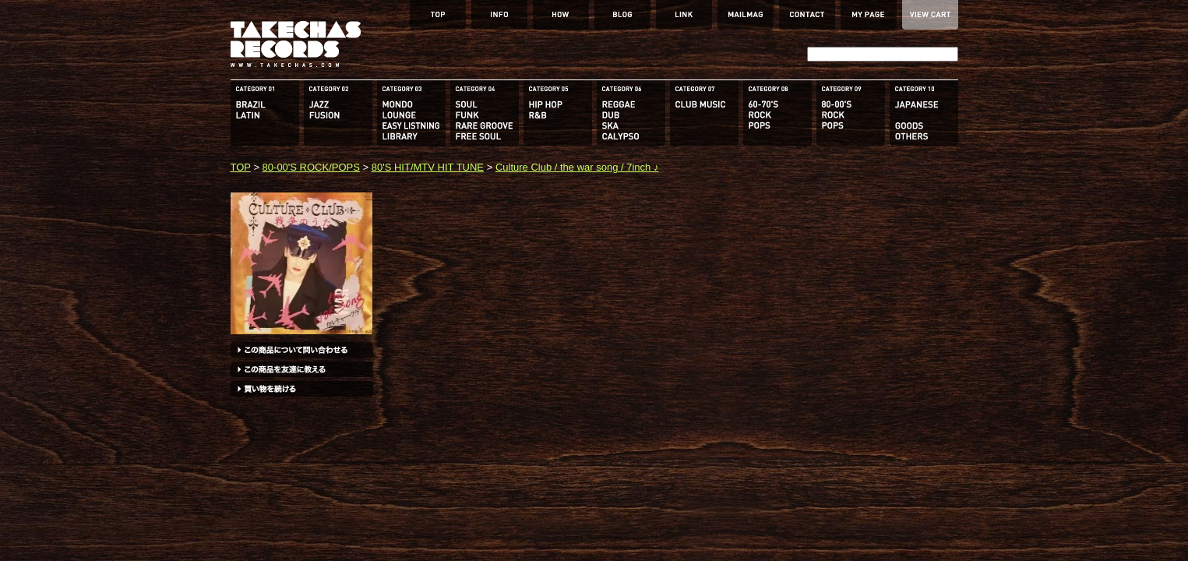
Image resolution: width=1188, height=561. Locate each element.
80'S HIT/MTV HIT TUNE (428, 167)
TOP (241, 167)
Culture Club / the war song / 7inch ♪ (577, 167)
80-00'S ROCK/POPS (311, 167)
